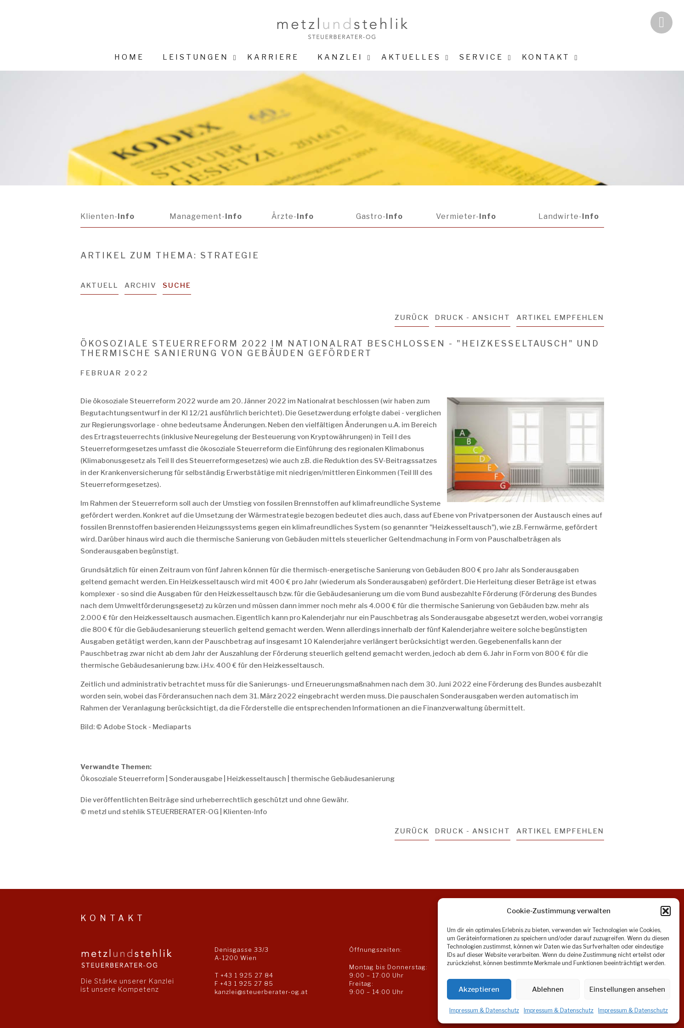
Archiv (140, 285)
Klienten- (107, 216)
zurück (412, 317)
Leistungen (196, 57)
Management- (206, 216)
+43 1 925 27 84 (246, 975)
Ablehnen (548, 989)
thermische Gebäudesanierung (343, 779)
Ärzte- (292, 216)
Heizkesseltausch (256, 779)
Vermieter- (466, 216)
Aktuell (99, 285)
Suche (177, 285)
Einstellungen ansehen (627, 989)
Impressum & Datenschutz (484, 1010)
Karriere (273, 57)
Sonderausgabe (195, 779)
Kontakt (546, 57)
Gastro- (379, 216)
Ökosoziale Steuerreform (122, 779)
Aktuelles (411, 57)
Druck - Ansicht (472, 317)
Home (129, 57)
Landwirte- (568, 216)
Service (481, 57)
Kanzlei (340, 57)
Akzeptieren (478, 989)
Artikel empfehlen (560, 317)
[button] (665, 911)
